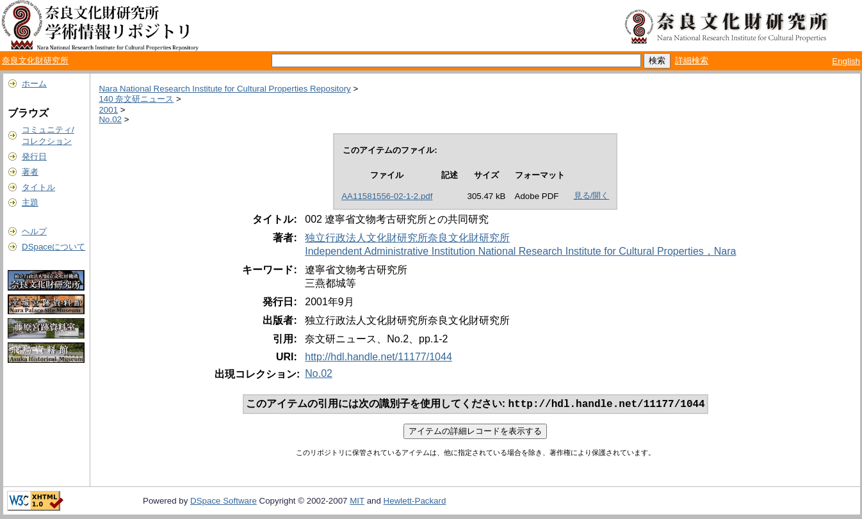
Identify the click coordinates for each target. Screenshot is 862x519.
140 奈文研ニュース (136, 99)
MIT (357, 502)
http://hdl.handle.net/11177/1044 (378, 356)
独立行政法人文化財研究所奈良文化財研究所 (407, 237)
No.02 (110, 119)
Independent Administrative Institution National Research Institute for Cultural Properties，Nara (520, 251)
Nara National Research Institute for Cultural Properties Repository (224, 88)
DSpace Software (223, 502)
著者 (30, 172)
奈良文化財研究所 (35, 60)
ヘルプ (34, 231)
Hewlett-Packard (415, 502)
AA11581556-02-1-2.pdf (386, 196)
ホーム (34, 83)
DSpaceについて (53, 247)
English (846, 61)
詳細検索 (691, 60)
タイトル (38, 187)
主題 (30, 202)
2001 (108, 110)
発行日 (34, 156)
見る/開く (592, 195)
